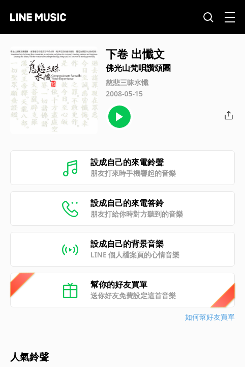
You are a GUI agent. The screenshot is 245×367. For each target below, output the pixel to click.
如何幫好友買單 (210, 317)
